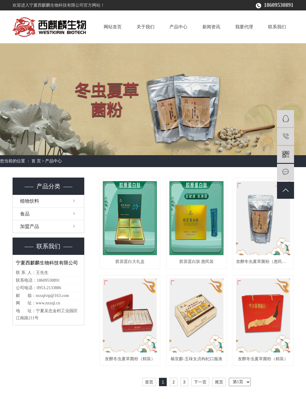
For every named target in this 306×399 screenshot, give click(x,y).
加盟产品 (29, 226)
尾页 (219, 382)
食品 (25, 213)
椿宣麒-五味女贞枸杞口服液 (196, 359)
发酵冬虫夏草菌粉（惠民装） (263, 261)
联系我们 (277, 26)
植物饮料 (29, 201)
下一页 (200, 382)
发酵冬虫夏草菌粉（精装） (130, 359)
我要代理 (244, 26)
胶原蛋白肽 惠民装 (196, 261)
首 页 (36, 161)
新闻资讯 (211, 26)
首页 (149, 382)
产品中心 (178, 26)
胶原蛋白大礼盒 (130, 261)
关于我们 (145, 26)
